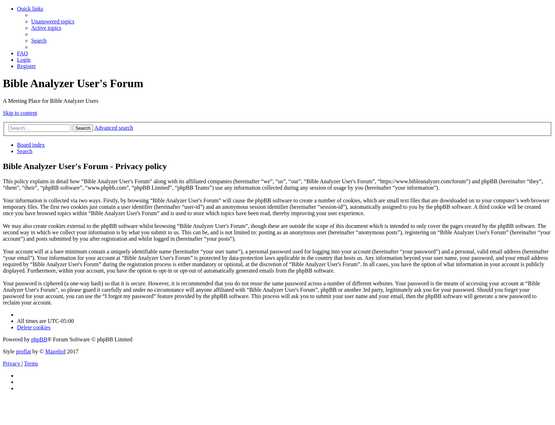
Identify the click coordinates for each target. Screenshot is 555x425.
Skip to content (20, 113)
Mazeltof (55, 351)
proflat (23, 351)
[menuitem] (52, 21)
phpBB (39, 339)
